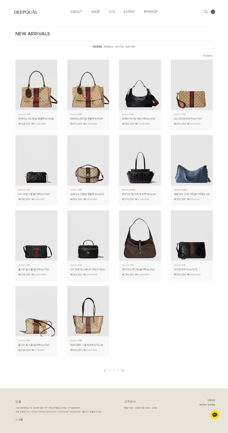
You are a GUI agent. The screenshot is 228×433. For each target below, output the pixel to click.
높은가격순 (130, 46)
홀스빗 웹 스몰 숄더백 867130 (34, 269)
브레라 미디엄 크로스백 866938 (139, 118)
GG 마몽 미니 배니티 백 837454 (88, 269)
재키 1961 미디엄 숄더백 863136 (139, 269)
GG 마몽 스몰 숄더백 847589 (34, 194)
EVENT (130, 10)
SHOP (94, 10)
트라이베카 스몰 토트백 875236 (87, 345)
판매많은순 (108, 46)
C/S (112, 10)
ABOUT (74, 10)
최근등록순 (97, 46)
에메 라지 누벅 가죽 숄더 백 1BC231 (192, 194)
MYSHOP (153, 10)
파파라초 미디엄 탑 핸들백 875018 (36, 118)
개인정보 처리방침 (207, 404)
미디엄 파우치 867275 (186, 269)
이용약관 (211, 400)
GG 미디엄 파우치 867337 (188, 118)
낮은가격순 (119, 46)
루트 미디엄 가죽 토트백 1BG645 (139, 194)
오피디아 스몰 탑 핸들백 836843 (87, 194)
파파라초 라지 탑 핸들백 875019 (87, 118)
